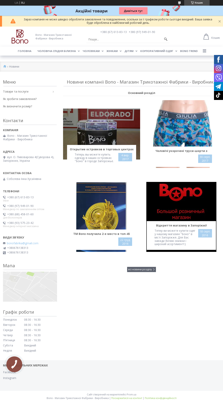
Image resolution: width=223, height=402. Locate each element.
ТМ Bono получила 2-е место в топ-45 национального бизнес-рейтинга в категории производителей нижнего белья (101, 234)
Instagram (9, 378)
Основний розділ (141, 93)
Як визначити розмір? (17, 106)
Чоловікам (91, 51)
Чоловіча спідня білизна (56, 51)
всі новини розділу (140, 269)
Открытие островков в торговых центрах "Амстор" (102, 150)
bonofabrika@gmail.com (22, 243)
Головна (24, 51)
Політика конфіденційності (161, 398)
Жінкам (112, 51)
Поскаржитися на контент (126, 398)
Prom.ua (131, 394)
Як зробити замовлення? (20, 99)
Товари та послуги (15, 91)
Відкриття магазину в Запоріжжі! (181, 225)
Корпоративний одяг (156, 51)
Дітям (129, 51)
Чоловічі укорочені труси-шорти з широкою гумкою (181, 152)
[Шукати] (165, 39)
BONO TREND (189, 51)
